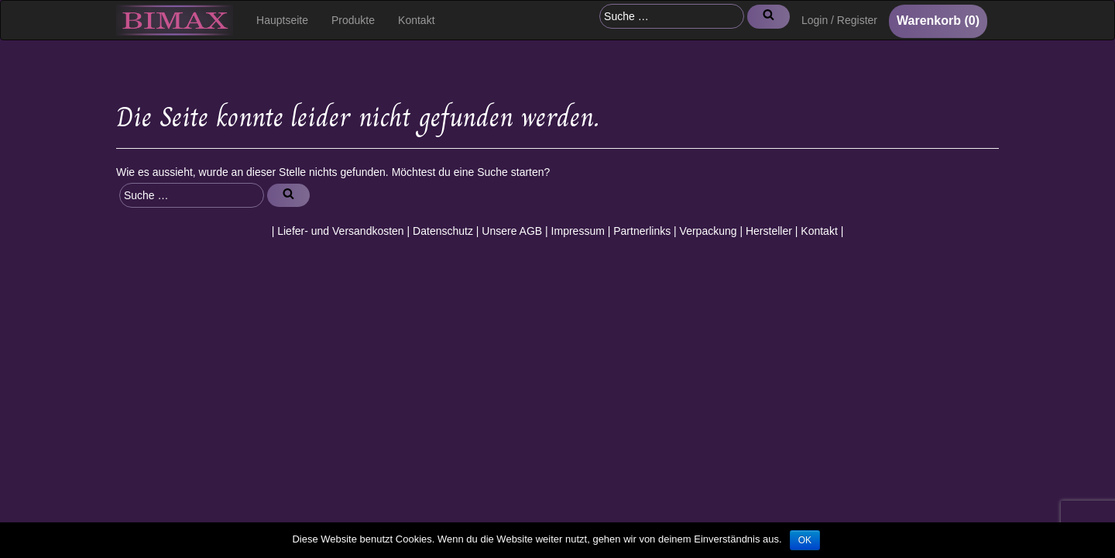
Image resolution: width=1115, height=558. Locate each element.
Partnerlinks (642, 231)
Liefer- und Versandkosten (340, 231)
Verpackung (708, 231)
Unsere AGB (512, 231)
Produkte (353, 20)
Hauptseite (282, 20)
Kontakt (416, 20)
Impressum (578, 231)
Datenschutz (443, 231)
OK (804, 540)
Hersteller (769, 231)
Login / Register (839, 20)
